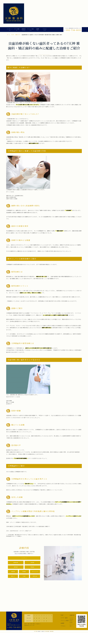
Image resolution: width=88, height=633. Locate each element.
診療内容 (24, 29)
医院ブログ (17, 34)
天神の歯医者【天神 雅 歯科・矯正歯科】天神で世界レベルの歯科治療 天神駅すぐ (28, 526)
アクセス (45, 29)
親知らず (13, 576)
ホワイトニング (35, 571)
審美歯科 (32, 567)
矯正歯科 (32, 562)
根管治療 (16, 567)
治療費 (37, 29)
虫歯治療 (13, 571)
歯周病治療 (15, 562)
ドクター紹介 (17, 29)
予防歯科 (24, 571)
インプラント (24, 557)
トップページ (10, 29)
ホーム (8, 34)
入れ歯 (24, 576)
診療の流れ (35, 576)
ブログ (12, 34)
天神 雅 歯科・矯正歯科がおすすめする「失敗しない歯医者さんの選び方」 (25, 534)
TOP (62, 615)
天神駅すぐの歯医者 (40, 631)
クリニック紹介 (30, 29)
